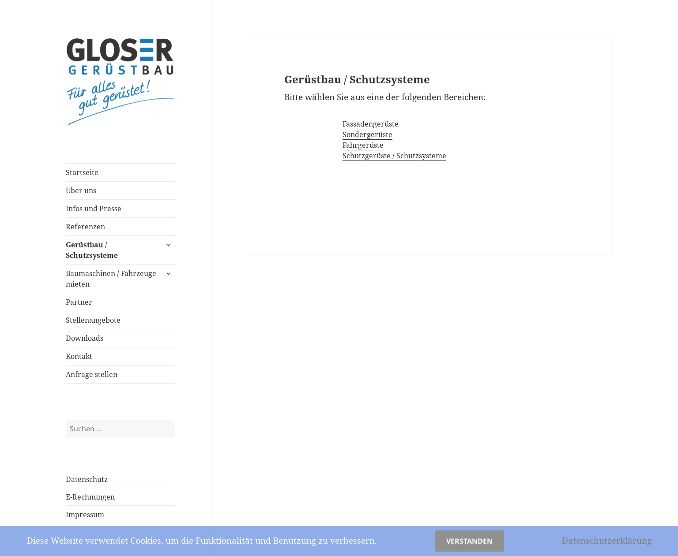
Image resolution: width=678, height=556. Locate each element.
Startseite (82, 172)
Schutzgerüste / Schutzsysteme (394, 155)
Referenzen (85, 226)
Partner (79, 302)
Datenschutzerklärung (607, 540)
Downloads (84, 338)
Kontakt (79, 356)
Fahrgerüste (363, 145)
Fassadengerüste (371, 124)
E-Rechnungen (90, 497)
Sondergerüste (367, 134)
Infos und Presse (93, 208)
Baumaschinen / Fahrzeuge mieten (111, 279)
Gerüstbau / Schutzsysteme (92, 250)
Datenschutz (87, 479)
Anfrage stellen (91, 374)
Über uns (81, 190)
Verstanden (469, 541)
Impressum (85, 514)
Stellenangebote (93, 320)
